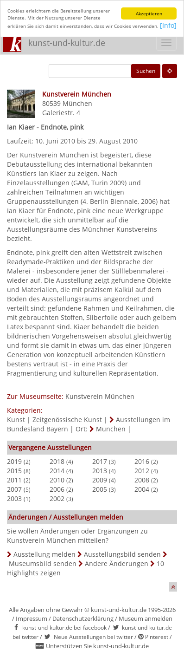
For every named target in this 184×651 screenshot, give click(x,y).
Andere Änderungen (116, 563)
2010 (57, 479)
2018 (57, 461)
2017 (99, 461)
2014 (57, 470)
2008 (141, 479)
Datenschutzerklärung (83, 618)
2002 (57, 498)
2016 (141, 461)
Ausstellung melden (44, 554)
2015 (14, 470)
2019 (14, 461)
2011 (14, 479)
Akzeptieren (149, 13)
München (77, 103)
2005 (99, 489)
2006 (57, 489)
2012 (141, 470)
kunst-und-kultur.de (66, 42)
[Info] (168, 25)
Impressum (31, 618)
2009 (99, 479)
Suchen (145, 71)
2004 (141, 489)
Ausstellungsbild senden (122, 554)
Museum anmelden (145, 618)
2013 (99, 470)
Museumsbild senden (42, 563)
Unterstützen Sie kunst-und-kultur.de (97, 646)
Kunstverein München (99, 396)
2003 (14, 498)
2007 (14, 489)
